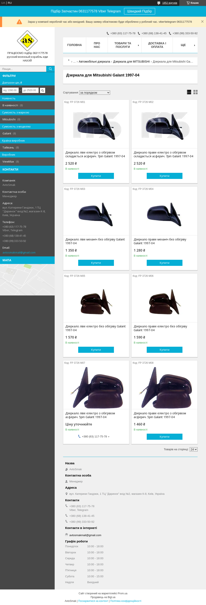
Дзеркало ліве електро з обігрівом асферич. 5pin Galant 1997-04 (90, 415)
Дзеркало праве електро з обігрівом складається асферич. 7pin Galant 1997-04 (163, 154)
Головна (74, 45)
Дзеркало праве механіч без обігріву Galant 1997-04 (160, 241)
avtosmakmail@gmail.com (19, 252)
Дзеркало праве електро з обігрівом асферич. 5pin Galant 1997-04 (160, 415)
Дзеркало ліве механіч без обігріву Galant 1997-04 (95, 241)
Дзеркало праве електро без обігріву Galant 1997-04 (160, 328)
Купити (96, 176)
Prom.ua (122, 593)
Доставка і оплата (157, 45)
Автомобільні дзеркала (94, 61)
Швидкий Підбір (139, 11)
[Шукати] (50, 69)
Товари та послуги (122, 45)
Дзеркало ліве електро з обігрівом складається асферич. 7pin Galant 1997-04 (95, 154)
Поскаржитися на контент (93, 601)
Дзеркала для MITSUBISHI (131, 61)
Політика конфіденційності (125, 601)
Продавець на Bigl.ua (103, 597)
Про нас (97, 45)
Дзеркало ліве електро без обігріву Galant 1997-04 (95, 328)
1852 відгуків (169, 2)
